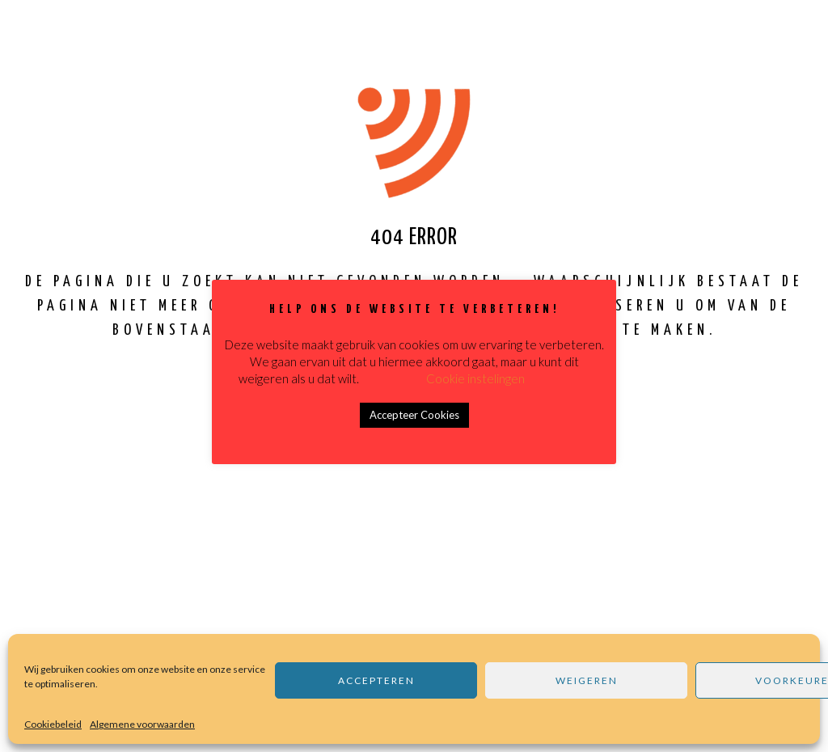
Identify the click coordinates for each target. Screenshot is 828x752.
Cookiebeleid (53, 724)
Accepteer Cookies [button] (414, 414)
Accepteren (376, 680)
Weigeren (587, 680)
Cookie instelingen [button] (475, 378)
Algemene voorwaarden (142, 724)
